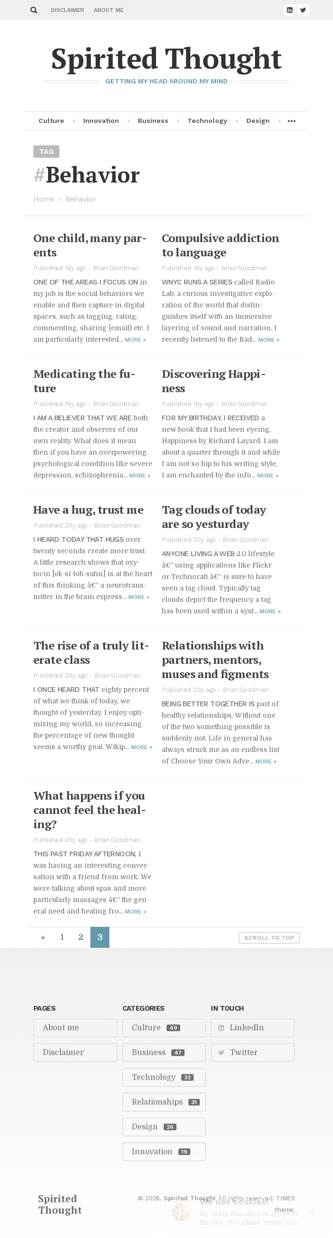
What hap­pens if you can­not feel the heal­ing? (89, 810)
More (135, 339)
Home (44, 198)
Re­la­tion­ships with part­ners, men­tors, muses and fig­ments (215, 659)
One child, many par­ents (90, 245)
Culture (51, 118)
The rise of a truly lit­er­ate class (91, 652)
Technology (207, 118)
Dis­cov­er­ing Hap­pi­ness (214, 381)
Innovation (101, 118)
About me (109, 10)
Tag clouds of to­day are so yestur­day (214, 516)
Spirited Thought (166, 58)
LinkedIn (247, 1028)
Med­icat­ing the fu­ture (84, 381)
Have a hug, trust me (88, 509)
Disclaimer (67, 10)
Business (153, 118)
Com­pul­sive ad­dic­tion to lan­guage (220, 245)
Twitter (244, 1052)
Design (258, 118)
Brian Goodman (116, 268)
